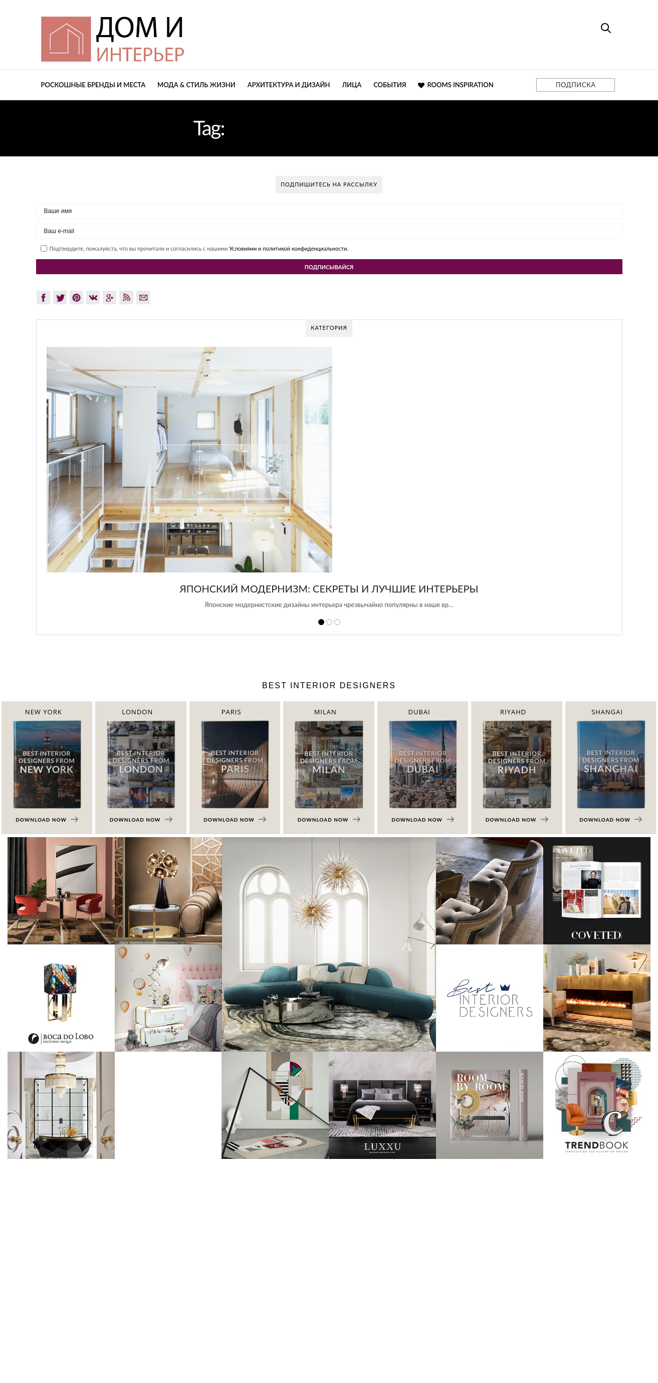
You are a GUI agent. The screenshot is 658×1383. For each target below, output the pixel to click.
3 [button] (337, 622)
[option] (329, 483)
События (389, 85)
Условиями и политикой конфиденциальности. (288, 248)
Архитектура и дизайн (289, 85)
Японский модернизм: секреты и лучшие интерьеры (328, 588)
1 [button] (321, 622)
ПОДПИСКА (575, 85)
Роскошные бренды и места (93, 85)
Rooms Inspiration (455, 85)
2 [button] (329, 622)
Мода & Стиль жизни (196, 85)
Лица (351, 85)
